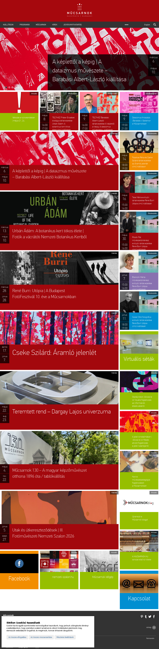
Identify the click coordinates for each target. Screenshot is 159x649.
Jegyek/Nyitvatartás (72, 25)
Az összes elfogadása (17, 637)
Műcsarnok (41, 25)
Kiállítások (8, 25)
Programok (25, 25)
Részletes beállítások (65, 637)
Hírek (54, 25)
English (147, 25)
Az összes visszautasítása (41, 637)
